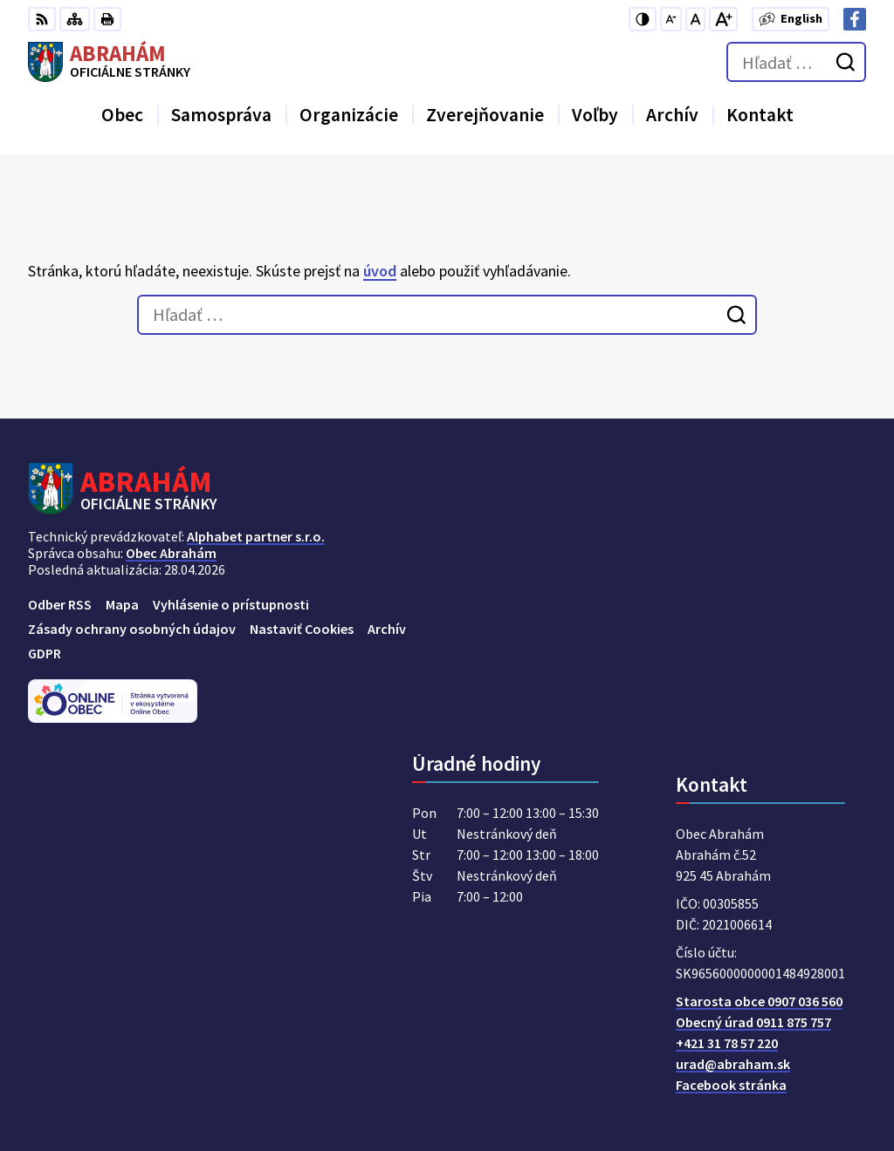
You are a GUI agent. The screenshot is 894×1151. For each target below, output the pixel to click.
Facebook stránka (731, 1084)
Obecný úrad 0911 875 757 (753, 1022)
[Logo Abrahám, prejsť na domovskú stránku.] (109, 62)
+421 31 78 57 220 (727, 1043)
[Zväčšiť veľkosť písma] (723, 19)
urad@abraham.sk (733, 1064)
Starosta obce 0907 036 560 (759, 1001)
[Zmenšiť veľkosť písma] (671, 19)
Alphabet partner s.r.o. (256, 536)
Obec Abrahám (171, 553)
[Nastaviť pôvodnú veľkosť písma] (695, 19)
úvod (379, 271)
